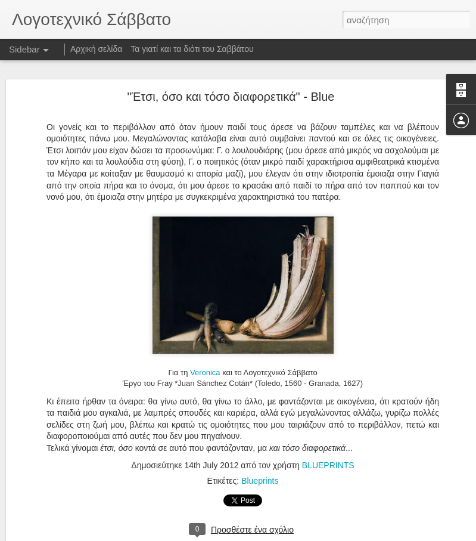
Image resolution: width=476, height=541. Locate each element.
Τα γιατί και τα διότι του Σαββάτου (191, 49)
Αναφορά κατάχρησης (309, 534)
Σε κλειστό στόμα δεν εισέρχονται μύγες (91, 502)
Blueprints (259, 441)
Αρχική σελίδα (96, 49)
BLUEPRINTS (328, 426)
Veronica (205, 333)
